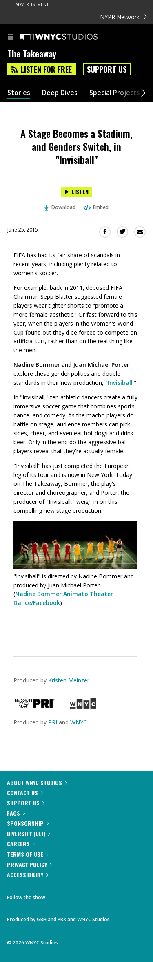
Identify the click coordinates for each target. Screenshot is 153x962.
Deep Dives (60, 92)
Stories (18, 92)
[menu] (10, 37)
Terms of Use (27, 854)
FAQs (16, 813)
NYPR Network (123, 17)
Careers (21, 843)
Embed (95, 207)
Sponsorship (28, 823)
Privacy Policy (29, 864)
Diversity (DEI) (28, 833)
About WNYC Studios (37, 782)
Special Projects (114, 92)
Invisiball (120, 382)
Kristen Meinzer (68, 680)
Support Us (106, 69)
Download (59, 207)
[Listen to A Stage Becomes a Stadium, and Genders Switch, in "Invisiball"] (76, 192)
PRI (52, 722)
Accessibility (27, 874)
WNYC (78, 722)
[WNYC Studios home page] (69, 37)
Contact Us (25, 792)
